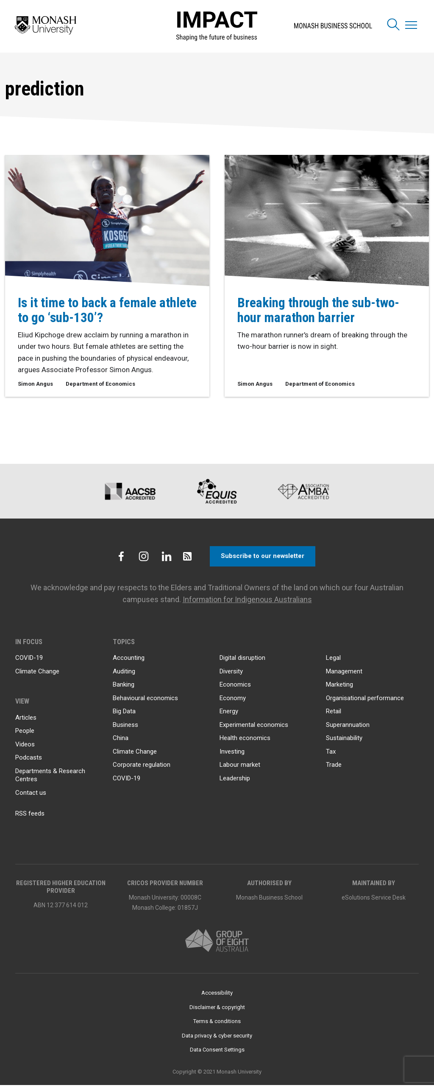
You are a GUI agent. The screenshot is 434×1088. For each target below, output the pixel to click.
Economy (233, 701)
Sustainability (344, 741)
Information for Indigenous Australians (247, 602)
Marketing (339, 687)
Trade (334, 767)
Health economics (245, 741)
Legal (333, 661)
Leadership (235, 781)
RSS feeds (30, 816)
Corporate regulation (141, 767)
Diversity (231, 674)
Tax (331, 754)
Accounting (129, 661)
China (120, 741)
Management (344, 674)
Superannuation (348, 728)
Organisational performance (365, 701)
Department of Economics (100, 384)
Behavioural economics (145, 701)
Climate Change (37, 674)
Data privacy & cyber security (217, 1038)
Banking (123, 687)
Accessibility (217, 996)
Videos (25, 747)
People (24, 733)
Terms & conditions (217, 1024)
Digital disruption (242, 661)
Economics (235, 687)
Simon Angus (35, 384)
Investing (232, 754)
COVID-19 (29, 661)
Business (125, 728)
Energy (229, 714)
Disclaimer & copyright (217, 1010)
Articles (25, 720)
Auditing (124, 674)
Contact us (30, 795)
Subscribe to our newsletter (263, 559)
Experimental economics (254, 728)
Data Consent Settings (217, 1052)
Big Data (124, 714)
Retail (333, 714)
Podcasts (28, 760)
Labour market (240, 767)
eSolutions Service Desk (374, 900)
